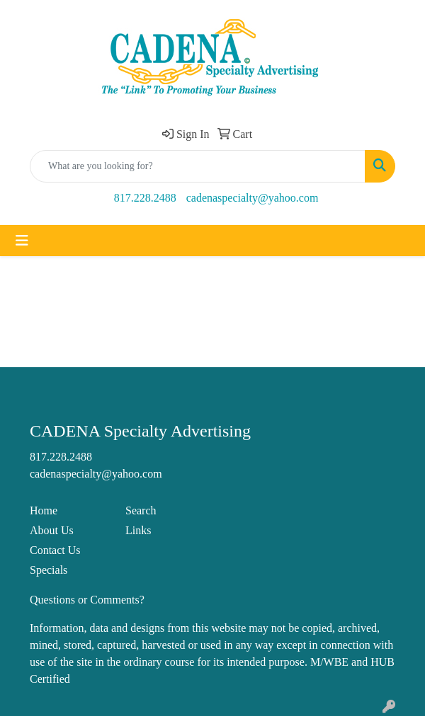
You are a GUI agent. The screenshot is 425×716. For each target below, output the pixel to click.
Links (138, 530)
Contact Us (55, 550)
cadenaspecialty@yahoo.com (252, 198)
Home (43, 510)
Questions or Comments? (87, 600)
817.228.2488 (145, 198)
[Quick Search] (198, 166)
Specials (48, 570)
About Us (52, 530)
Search (141, 510)
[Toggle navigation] (22, 240)
